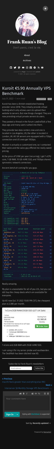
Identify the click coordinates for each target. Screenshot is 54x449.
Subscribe (39, 368)
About (27, 55)
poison (38, 72)
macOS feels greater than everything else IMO (23, 380)
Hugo (23, 72)
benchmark (41, 99)
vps (50, 99)
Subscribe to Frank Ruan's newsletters (26, 364)
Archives (27, 60)
